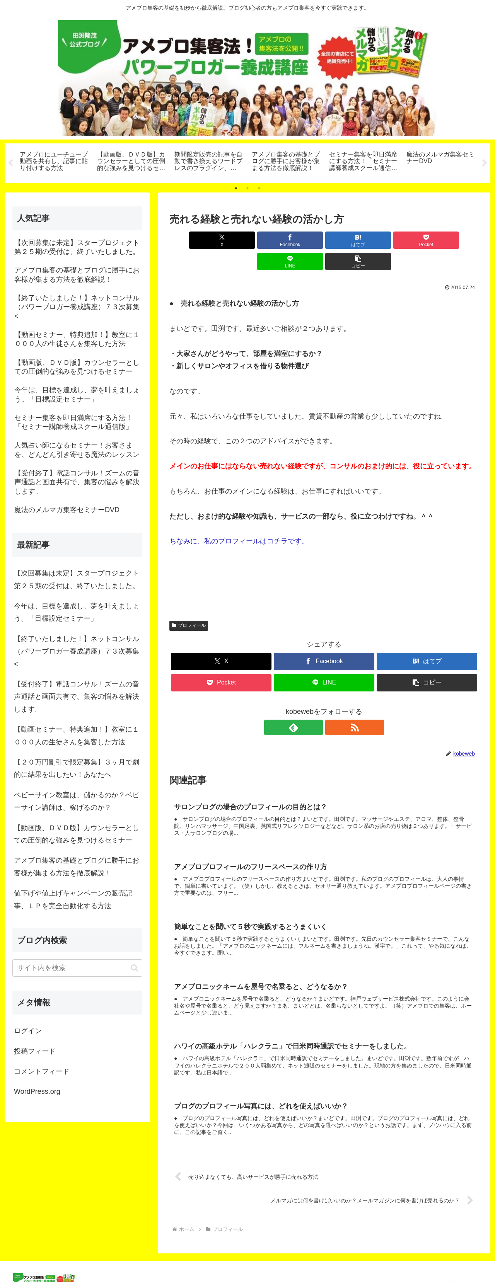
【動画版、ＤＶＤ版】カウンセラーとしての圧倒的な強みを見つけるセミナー (76, 834)
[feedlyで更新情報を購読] (315, 706)
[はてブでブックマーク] (298, 240)
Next (484, 163)
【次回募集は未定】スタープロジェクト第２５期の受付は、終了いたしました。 (76, 579)
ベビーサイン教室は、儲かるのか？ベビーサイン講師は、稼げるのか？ (76, 801)
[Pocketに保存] (350, 240)
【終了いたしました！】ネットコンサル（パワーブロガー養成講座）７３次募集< (76, 651)
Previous (10, 163)
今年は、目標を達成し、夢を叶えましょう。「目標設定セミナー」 (76, 612)
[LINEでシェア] (402, 240)
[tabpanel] (54, 162)
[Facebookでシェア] (246, 240)
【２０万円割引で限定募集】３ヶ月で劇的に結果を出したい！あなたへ (76, 768)
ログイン (28, 1031)
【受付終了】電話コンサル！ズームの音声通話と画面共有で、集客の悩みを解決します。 (76, 696)
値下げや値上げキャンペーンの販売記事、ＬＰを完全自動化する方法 (73, 899)
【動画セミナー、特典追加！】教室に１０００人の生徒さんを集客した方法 (76, 735)
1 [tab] (236, 188)
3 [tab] (259, 188)
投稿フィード (35, 1051)
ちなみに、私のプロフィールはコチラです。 (239, 520)
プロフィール (189, 604)
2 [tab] (247, 188)
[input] (77, 968)
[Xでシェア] (194, 240)
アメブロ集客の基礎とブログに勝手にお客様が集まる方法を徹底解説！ (76, 866)
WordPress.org (37, 1091)
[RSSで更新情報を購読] (333, 706)
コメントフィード (42, 1071)
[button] (454, 240)
